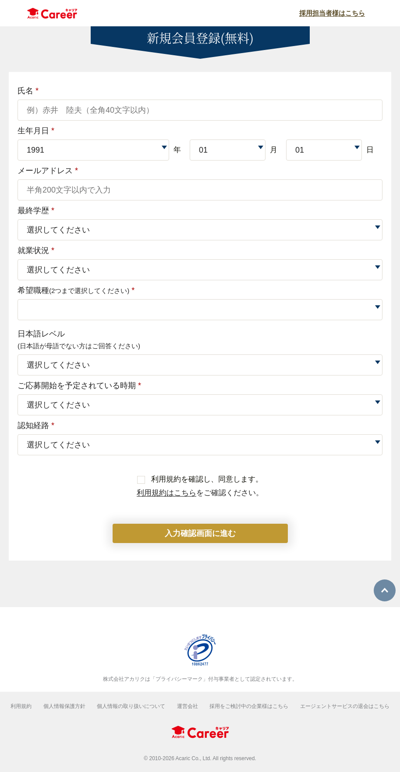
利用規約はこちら (166, 493)
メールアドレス (48, 170)
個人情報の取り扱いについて (131, 706)
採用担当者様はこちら (332, 13)
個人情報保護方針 (64, 706)
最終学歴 (36, 210)
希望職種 (76, 290)
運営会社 (187, 706)
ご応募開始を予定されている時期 (79, 385)
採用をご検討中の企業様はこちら (248, 706)
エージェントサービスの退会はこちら (344, 706)
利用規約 (21, 706)
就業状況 (36, 250)
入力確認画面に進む (200, 533)
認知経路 (36, 425)
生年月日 (36, 130)
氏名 (28, 90)
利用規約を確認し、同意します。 (200, 479)
